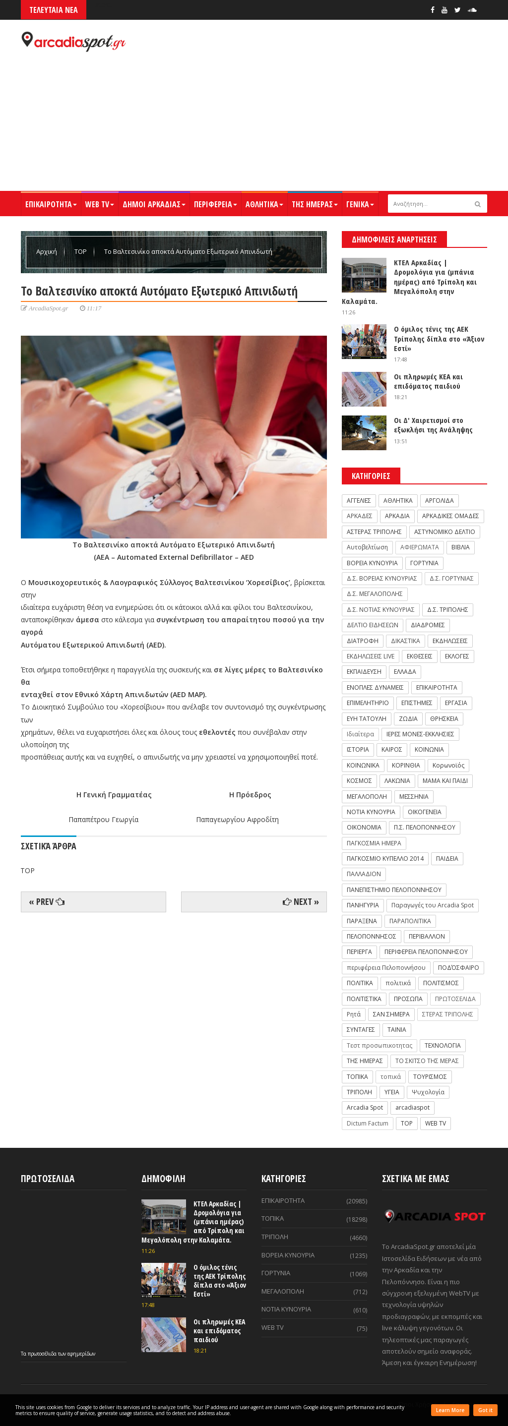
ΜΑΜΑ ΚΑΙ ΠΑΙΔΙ (445, 780)
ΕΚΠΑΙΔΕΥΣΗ (364, 671)
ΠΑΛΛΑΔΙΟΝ (364, 874)
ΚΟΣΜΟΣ (359, 780)
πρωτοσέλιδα (43, 1353)
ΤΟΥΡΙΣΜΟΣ (430, 1076)
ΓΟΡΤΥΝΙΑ (424, 563)
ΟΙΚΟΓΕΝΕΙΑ (425, 812)
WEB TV (99, 204)
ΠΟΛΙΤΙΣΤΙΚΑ (364, 999)
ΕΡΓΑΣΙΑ (456, 703)
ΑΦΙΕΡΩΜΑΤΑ (419, 547)
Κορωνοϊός (448, 765)
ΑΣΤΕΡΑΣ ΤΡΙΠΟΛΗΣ (374, 532)
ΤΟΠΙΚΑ (357, 1076)
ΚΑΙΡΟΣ (391, 749)
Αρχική (47, 251)
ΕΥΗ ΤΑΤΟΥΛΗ (366, 718)
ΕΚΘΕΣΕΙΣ (420, 656)
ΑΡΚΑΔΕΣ (360, 516)
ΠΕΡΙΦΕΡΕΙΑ (215, 204)
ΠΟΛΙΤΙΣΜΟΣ (441, 983)
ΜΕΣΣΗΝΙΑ (414, 796)
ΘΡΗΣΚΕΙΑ (444, 718)
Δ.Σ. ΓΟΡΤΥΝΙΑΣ (452, 578)
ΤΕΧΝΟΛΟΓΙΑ (443, 1045)
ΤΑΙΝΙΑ (396, 1029)
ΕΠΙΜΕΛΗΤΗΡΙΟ (368, 703)
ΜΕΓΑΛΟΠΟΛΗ (367, 796)
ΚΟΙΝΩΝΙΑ (429, 749)
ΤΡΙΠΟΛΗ (359, 1092)
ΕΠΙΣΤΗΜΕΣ (417, 703)
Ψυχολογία (428, 1092)
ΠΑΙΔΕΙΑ (447, 858)
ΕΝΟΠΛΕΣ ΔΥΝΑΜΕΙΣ (375, 687)
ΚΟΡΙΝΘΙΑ (406, 765)
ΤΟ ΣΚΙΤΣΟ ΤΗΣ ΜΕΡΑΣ (427, 1061)
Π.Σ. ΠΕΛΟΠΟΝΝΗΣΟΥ (424, 827)
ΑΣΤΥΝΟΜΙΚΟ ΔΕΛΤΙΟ (444, 532)
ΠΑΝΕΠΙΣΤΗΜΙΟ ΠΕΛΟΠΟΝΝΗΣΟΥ (394, 890)
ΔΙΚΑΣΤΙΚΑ (405, 641)
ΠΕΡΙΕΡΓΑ (359, 952)
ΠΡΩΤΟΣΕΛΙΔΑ (455, 999)
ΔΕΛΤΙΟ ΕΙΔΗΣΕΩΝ (372, 625)
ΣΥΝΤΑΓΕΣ (361, 1029)
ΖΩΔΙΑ (408, 718)
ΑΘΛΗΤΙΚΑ (264, 204)
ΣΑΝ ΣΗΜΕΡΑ (391, 1014)
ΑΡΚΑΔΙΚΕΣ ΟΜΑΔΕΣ (450, 516)
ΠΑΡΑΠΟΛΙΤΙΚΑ (410, 921)
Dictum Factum (367, 1123)
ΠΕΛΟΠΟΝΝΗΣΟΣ (371, 936)
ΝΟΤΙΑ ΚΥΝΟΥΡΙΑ (371, 812)
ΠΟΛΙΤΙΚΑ (360, 983)
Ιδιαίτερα (360, 734)
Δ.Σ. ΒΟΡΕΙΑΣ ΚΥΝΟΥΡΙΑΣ (382, 578)
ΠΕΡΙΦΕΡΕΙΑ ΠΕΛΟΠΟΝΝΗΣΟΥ (426, 952)
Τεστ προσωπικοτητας (379, 1045)
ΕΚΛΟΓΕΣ (457, 656)
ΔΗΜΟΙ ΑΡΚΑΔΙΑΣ (154, 204)
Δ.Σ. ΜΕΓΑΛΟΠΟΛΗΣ (375, 594)
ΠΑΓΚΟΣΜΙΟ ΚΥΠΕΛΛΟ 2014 (385, 858)
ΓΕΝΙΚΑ (360, 204)
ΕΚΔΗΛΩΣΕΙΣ (450, 641)
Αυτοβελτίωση (367, 547)
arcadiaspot (412, 1107)
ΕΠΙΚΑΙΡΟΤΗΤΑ (51, 204)
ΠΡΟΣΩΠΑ (408, 999)
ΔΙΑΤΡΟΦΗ (363, 641)
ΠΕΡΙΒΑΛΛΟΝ (427, 936)
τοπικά (391, 1076)
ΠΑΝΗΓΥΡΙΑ (363, 905)
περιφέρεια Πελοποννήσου (386, 967)
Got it (485, 1410)
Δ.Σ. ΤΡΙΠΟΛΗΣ (447, 609)
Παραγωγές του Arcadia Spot (432, 905)
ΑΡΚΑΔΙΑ (397, 516)
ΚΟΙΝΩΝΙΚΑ (363, 765)
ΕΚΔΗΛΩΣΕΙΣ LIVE (370, 656)
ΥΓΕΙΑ (391, 1092)
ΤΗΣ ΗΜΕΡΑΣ (315, 204)
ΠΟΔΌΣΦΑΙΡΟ (458, 967)
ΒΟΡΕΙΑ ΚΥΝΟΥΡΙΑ (372, 563)
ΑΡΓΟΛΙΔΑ (439, 500)
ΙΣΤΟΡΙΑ (358, 749)
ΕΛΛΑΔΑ (405, 671)
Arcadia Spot (365, 1107)
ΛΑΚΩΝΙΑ (397, 780)
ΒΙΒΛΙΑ (460, 547)
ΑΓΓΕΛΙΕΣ (359, 500)
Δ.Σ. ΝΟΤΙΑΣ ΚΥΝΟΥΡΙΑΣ (381, 609)
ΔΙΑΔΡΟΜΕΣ (428, 625)
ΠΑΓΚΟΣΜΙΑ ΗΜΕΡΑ (374, 843)
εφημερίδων (81, 1353)
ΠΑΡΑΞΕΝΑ (362, 921)
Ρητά (354, 1014)
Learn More (450, 1410)
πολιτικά (398, 983)
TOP (81, 251)
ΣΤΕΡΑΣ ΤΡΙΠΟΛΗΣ (447, 1014)
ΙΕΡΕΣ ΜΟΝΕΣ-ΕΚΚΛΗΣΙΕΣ (420, 734)
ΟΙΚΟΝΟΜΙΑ (364, 827)
